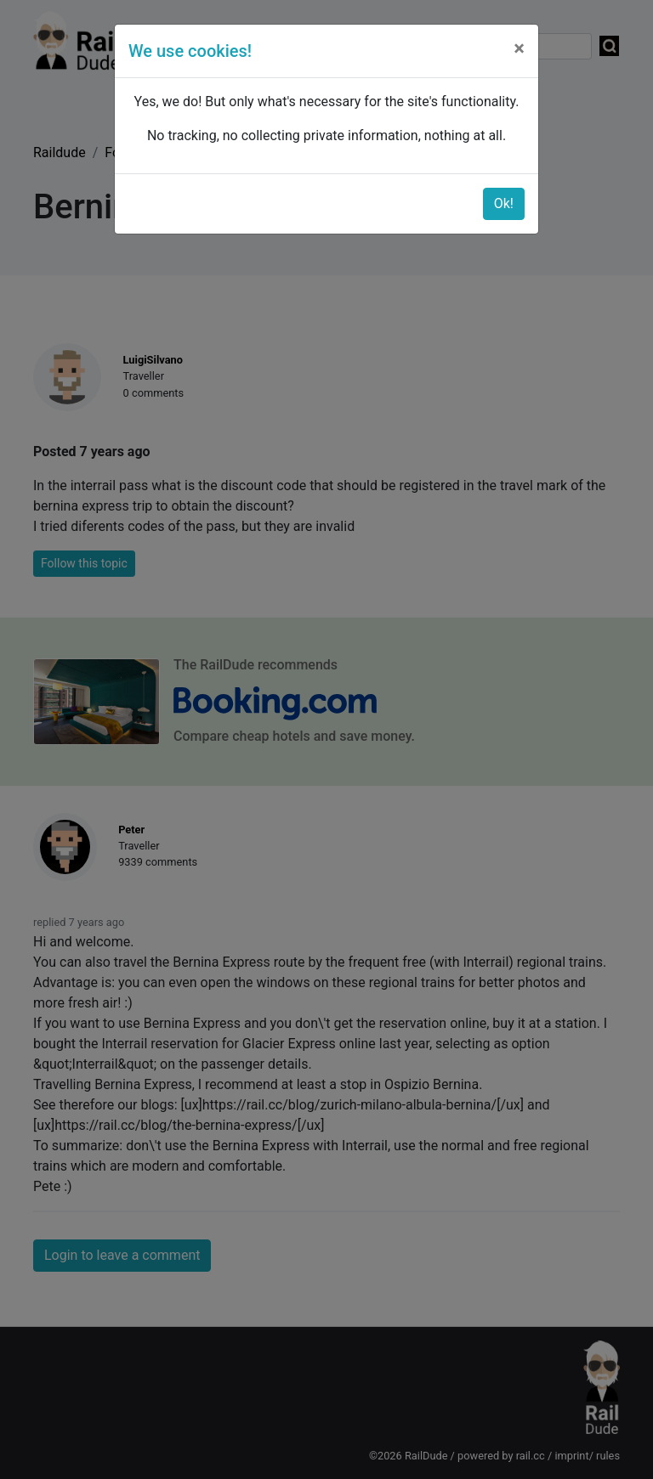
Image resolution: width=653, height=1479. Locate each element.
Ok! (504, 203)
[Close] (519, 48)
